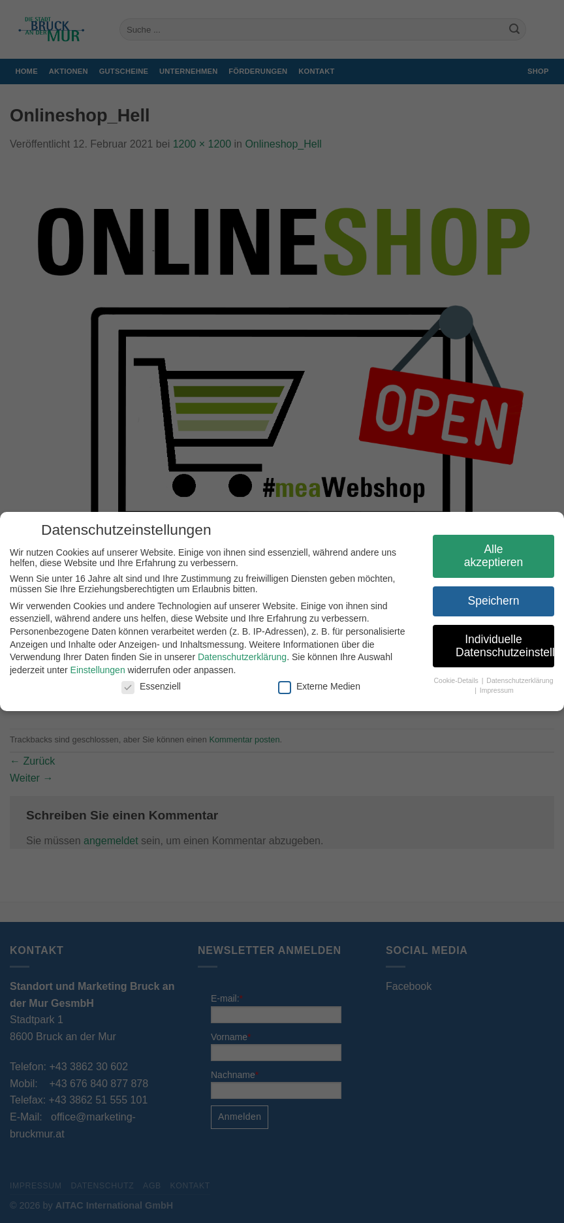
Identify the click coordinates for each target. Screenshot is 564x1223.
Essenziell (145, 686)
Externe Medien (313, 686)
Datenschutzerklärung (236, 657)
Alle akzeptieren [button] (487, 556)
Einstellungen (92, 670)
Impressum (491, 690)
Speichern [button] (488, 600)
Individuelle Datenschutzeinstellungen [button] (499, 646)
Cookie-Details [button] (451, 680)
